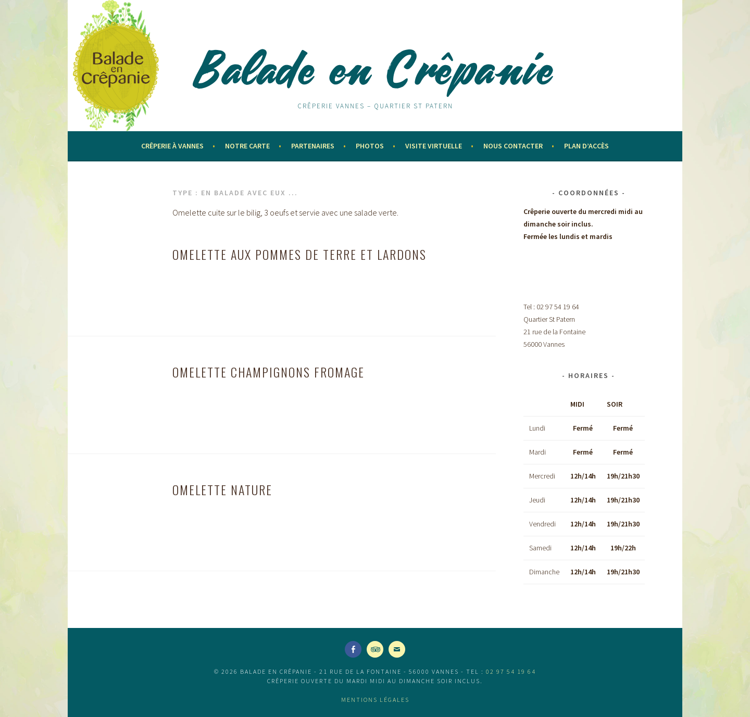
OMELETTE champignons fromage (268, 371)
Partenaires (312, 145)
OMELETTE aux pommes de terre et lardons (299, 254)
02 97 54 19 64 (511, 671)
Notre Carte (247, 145)
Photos (370, 145)
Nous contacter (513, 145)
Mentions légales (375, 699)
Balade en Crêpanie (375, 68)
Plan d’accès (586, 145)
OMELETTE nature (222, 489)
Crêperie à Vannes (172, 145)
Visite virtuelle (433, 145)
